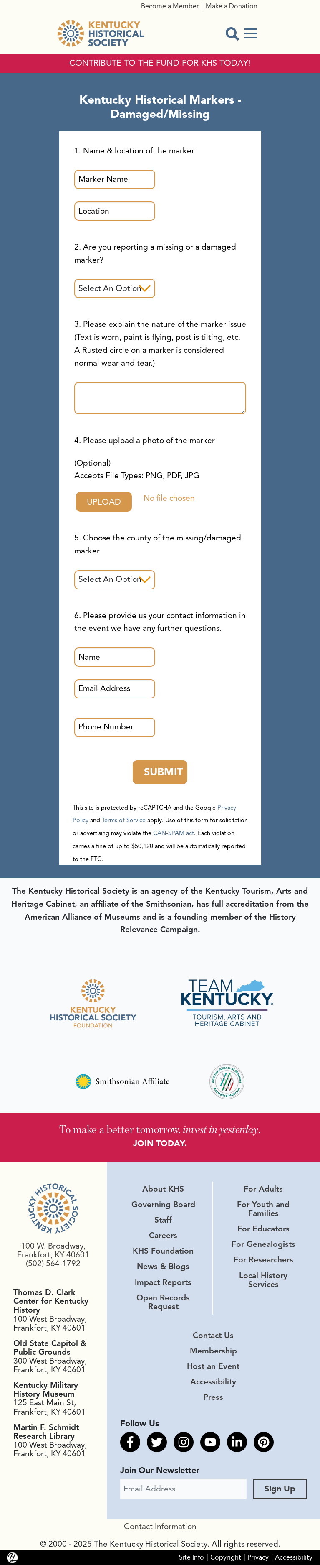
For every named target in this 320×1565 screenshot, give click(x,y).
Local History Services (263, 1280)
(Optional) (136, 469)
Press (213, 1397)
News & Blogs (163, 1267)
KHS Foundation (163, 1251)
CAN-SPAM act (173, 833)
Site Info (191, 1557)
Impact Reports (163, 1282)
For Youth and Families (263, 1209)
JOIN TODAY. (160, 1143)
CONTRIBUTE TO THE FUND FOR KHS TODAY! (160, 63)
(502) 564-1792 (53, 1264)
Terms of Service (124, 820)
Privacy (258, 1557)
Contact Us (213, 1336)
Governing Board (163, 1205)
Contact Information (160, 1527)
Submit (163, 771)
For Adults (263, 1189)
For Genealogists (263, 1244)
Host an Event (213, 1366)
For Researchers (263, 1260)
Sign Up (280, 1488)
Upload (104, 502)
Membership (213, 1351)
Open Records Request (163, 1302)
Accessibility (213, 1382)
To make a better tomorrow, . (160, 1129)
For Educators (263, 1229)
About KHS (163, 1189)
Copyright (225, 1557)
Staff (163, 1220)
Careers (163, 1236)
